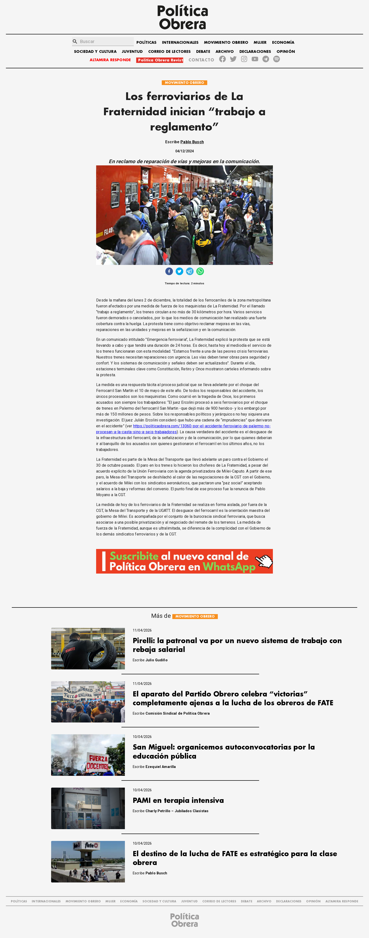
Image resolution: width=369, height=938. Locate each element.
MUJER (260, 42)
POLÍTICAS (146, 42)
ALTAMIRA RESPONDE (110, 60)
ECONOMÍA (283, 42)
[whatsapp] (200, 271)
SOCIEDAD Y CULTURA (95, 52)
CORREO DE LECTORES (169, 52)
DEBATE (203, 52)
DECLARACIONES (255, 52)
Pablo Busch (192, 142)
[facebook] (169, 271)
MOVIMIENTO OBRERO (226, 42)
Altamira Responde (341, 901)
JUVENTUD (132, 52)
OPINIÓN (286, 52)
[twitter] (179, 271)
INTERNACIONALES (180, 42)
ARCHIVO (225, 52)
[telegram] (190, 271)
